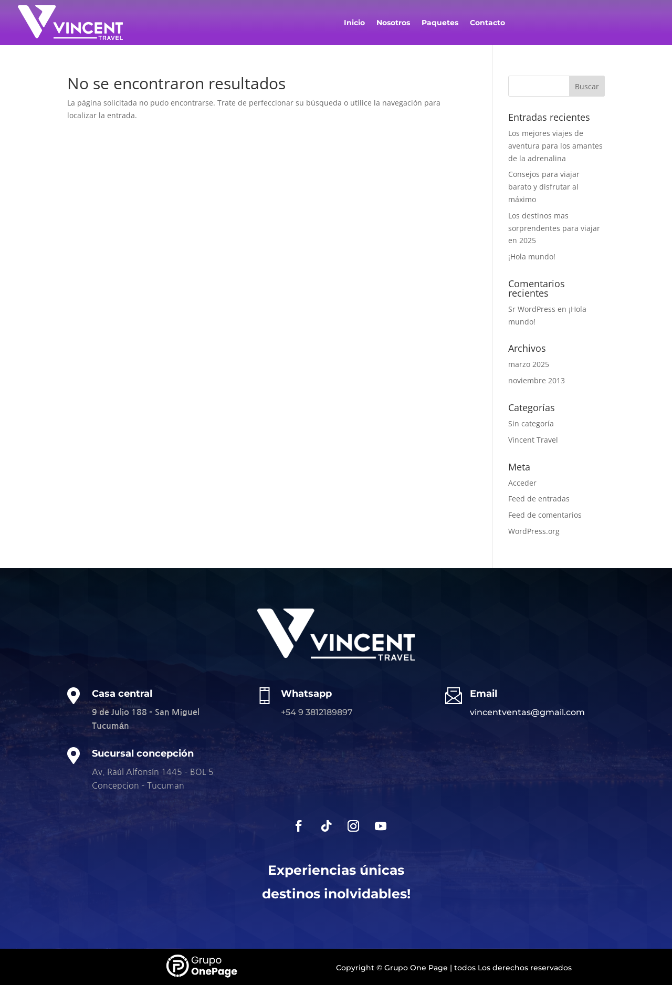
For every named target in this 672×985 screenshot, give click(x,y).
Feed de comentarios (545, 515)
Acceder (522, 483)
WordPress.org (534, 531)
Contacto (487, 23)
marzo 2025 (528, 364)
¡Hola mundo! (531, 256)
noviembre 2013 (536, 380)
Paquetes (440, 23)
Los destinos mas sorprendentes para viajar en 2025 (554, 228)
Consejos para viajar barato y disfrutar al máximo (544, 186)
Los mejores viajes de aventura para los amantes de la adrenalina (555, 145)
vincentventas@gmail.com (527, 712)
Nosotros (393, 23)
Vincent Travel (533, 440)
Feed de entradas (539, 499)
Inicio (354, 23)
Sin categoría (531, 423)
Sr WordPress (531, 309)
